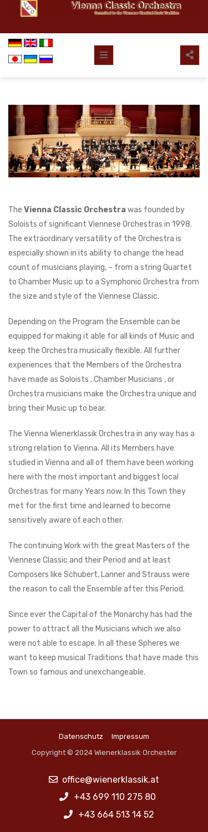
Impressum (130, 736)
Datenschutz (81, 736)
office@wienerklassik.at (110, 779)
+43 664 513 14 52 (116, 814)
